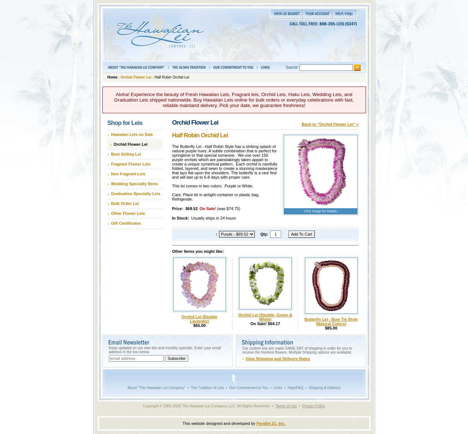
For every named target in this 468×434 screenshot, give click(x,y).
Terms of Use (286, 406)
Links (277, 388)
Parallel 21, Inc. (271, 423)
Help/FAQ (295, 388)
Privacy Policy (313, 406)
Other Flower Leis (128, 213)
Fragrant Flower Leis (131, 164)
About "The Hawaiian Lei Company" (156, 388)
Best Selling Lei (126, 154)
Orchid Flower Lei (136, 77)
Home (112, 77)
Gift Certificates (126, 223)
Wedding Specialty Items (134, 184)
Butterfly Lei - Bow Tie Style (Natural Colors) (331, 321)
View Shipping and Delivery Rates (278, 359)
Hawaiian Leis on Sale (132, 134)
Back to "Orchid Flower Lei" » (330, 124)
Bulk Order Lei (125, 203)
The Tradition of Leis (207, 388)
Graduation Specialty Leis (136, 193)
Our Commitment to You (248, 388)
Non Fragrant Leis (128, 174)
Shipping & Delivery (324, 388)
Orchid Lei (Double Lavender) (199, 319)
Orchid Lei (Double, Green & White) (265, 317)
